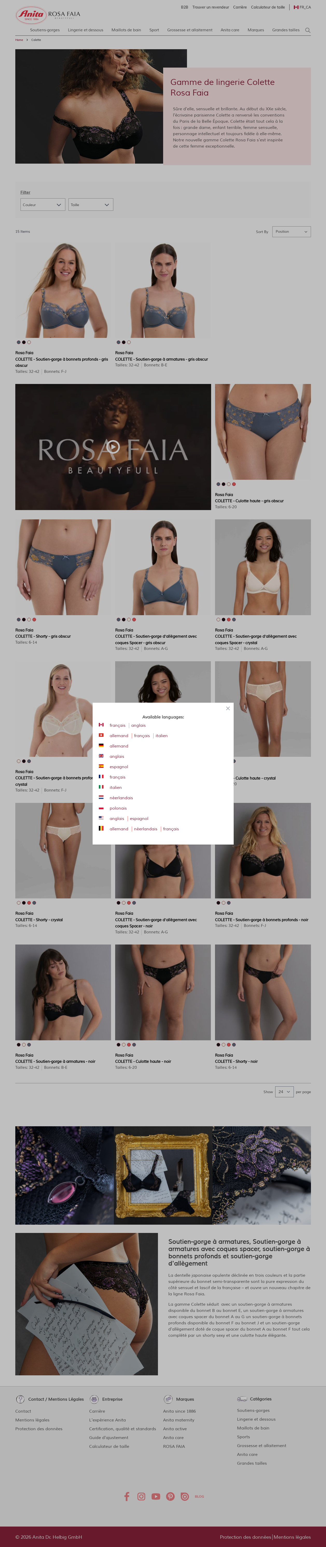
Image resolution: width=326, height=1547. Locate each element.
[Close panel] (228, 708)
